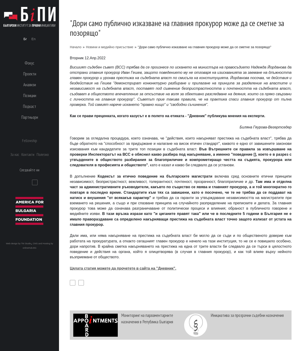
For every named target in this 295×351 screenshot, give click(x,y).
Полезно (43, 154)
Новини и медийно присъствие (109, 47)
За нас (14, 154)
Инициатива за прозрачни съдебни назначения (247, 315)
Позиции (29, 95)
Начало (75, 47)
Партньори (29, 117)
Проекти (29, 74)
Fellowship (29, 140)
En (34, 39)
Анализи (29, 84)
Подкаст (29, 106)
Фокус (29, 63)
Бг (25, 39)
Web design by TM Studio (18, 243)
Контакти (27, 154)
